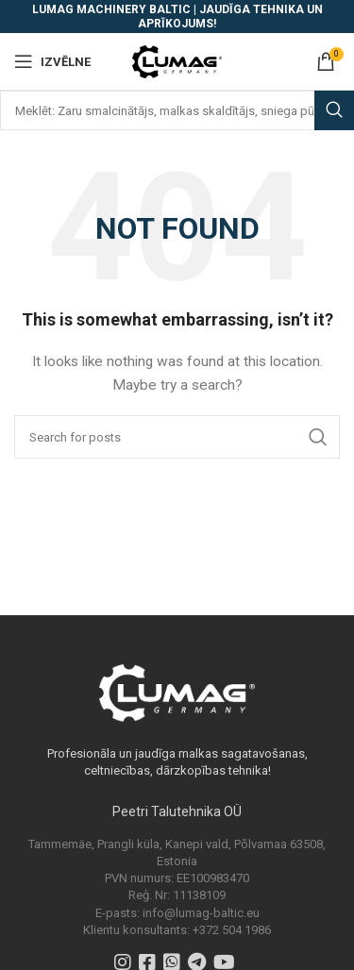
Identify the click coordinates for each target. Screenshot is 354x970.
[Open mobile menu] (52, 61)
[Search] (177, 110)
